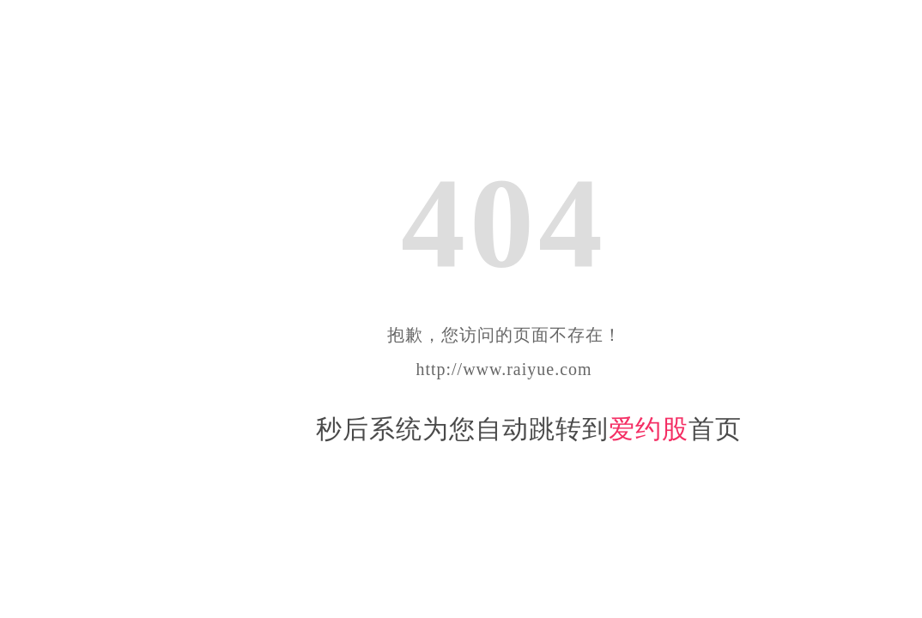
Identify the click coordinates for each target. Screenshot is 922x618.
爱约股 (648, 429)
